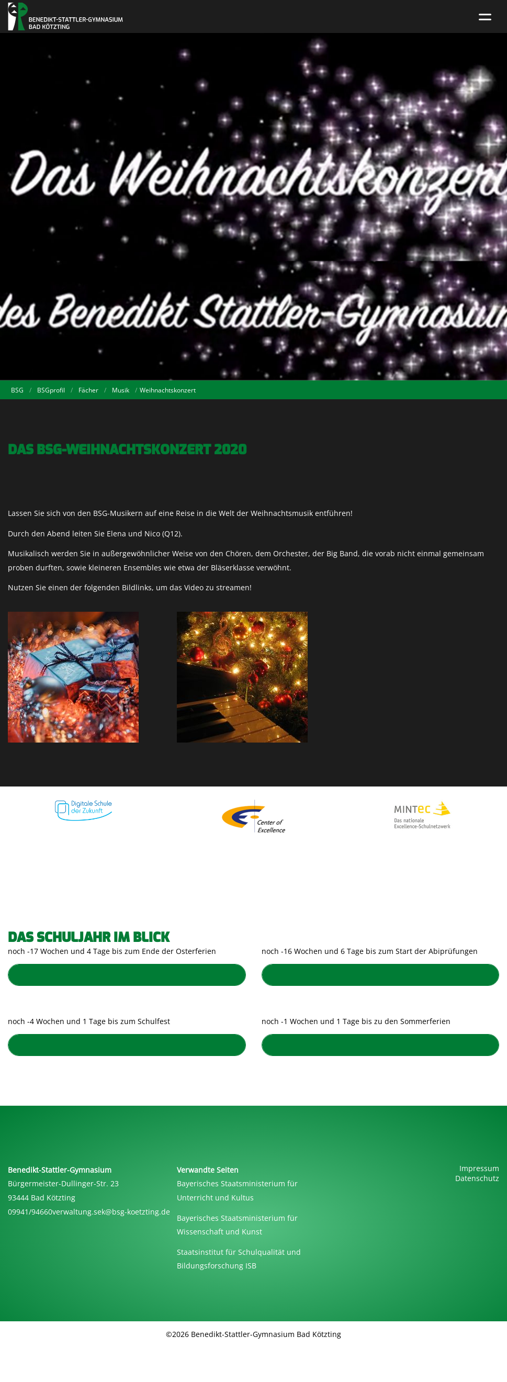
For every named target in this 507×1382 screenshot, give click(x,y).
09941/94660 (30, 1212)
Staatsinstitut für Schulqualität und (239, 1252)
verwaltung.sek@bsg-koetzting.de (111, 1212)
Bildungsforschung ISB (216, 1266)
